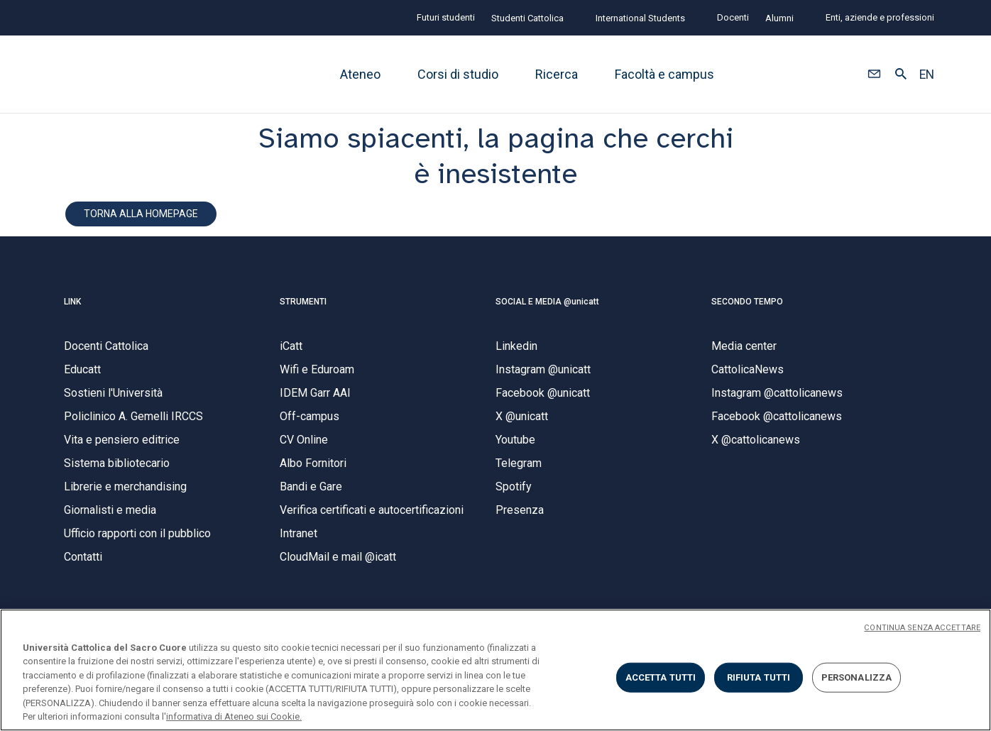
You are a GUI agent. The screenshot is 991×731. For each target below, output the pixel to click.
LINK (72, 302)
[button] (874, 74)
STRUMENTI (303, 302)
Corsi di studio (457, 74)
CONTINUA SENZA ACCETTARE (922, 627)
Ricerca (556, 74)
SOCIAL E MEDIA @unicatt (547, 302)
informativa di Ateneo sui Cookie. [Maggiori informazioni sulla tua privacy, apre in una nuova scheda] (234, 716)
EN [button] (926, 74)
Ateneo (360, 74)
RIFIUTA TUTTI (759, 677)
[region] (495, 670)
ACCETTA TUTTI (660, 677)
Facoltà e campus (664, 74)
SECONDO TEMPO (747, 302)
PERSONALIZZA (856, 677)
